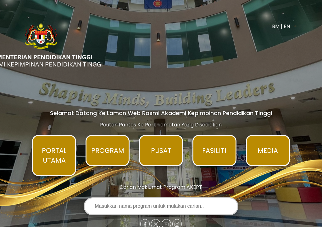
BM (276, 26)
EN (287, 26)
